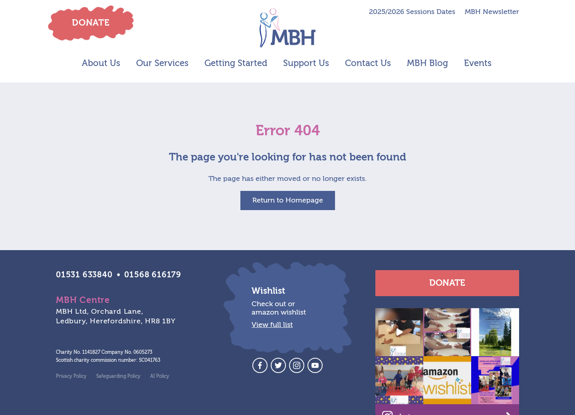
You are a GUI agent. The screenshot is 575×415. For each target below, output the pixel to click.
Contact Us (368, 63)
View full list (272, 325)
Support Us (306, 63)
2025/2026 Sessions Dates (412, 12)
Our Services (162, 63)
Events (478, 63)
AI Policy (159, 376)
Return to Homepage (287, 200)
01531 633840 (84, 274)
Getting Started (235, 63)
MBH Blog (427, 63)
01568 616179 (152, 274)
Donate (447, 283)
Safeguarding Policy (118, 376)
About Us (101, 63)
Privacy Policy (71, 376)
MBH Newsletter (492, 12)
